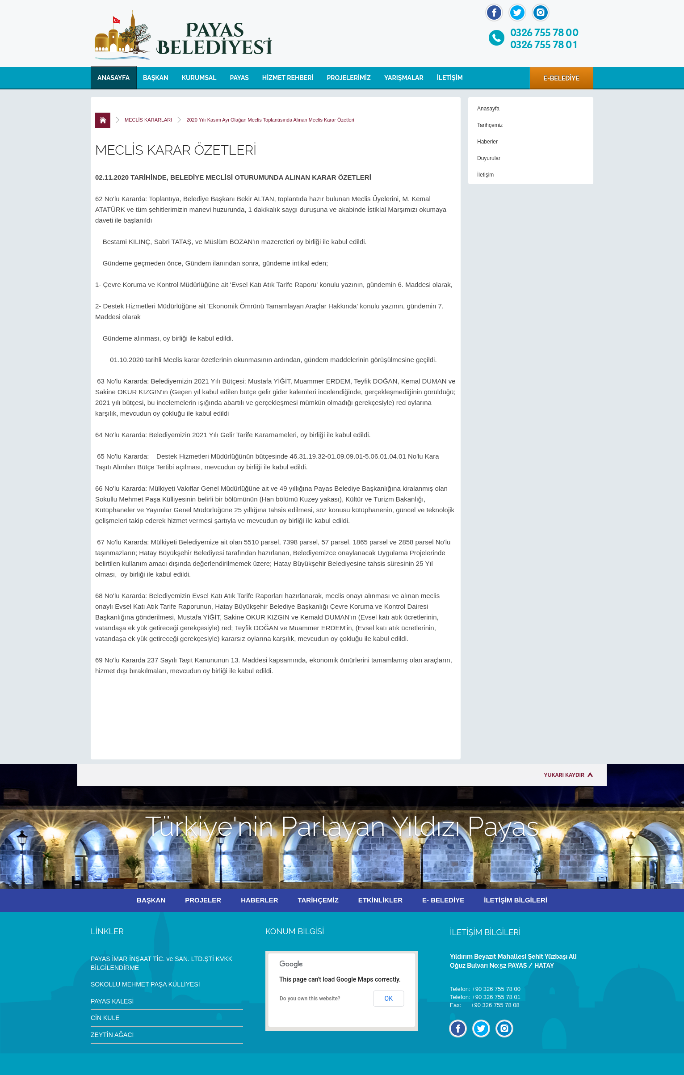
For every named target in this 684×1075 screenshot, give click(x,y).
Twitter (517, 12)
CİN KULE (105, 1017)
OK (389, 998)
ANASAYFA (113, 77)
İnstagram (541, 12)
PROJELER (203, 900)
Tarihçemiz (490, 125)
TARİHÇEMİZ (318, 900)
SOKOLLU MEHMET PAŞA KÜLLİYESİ (145, 984)
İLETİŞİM (450, 77)
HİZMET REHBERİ (288, 77)
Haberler (487, 142)
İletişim (485, 175)
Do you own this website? (310, 998)
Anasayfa (488, 108)
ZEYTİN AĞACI (112, 1034)
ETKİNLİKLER (380, 900)
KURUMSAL (199, 77)
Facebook (494, 12)
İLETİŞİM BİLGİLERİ (515, 900)
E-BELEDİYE (561, 78)
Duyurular (488, 158)
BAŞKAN (155, 77)
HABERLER (259, 900)
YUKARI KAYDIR (564, 775)
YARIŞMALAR (404, 77)
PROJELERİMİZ (349, 77)
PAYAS (239, 77)
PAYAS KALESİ (112, 1001)
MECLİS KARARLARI (148, 119)
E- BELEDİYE (443, 900)
